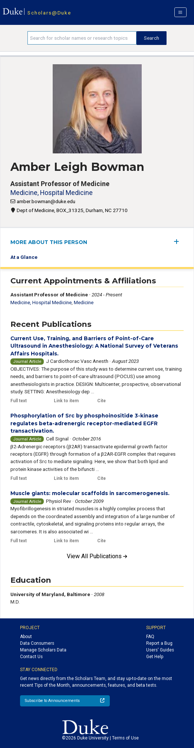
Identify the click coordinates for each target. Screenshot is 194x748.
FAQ (150, 636)
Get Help (154, 656)
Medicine (83, 302)
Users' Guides (160, 650)
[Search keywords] (82, 38)
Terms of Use (125, 738)
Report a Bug (159, 643)
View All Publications (97, 556)
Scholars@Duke (49, 13)
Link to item (66, 400)
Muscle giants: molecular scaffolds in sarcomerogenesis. (90, 493)
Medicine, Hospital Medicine (51, 192)
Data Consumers (37, 643)
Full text (18, 400)
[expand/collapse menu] (178, 241)
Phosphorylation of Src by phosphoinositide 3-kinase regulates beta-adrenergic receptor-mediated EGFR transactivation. (84, 423)
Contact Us (31, 656)
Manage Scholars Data (43, 650)
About (26, 636)
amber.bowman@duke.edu (46, 201)
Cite (101, 400)
